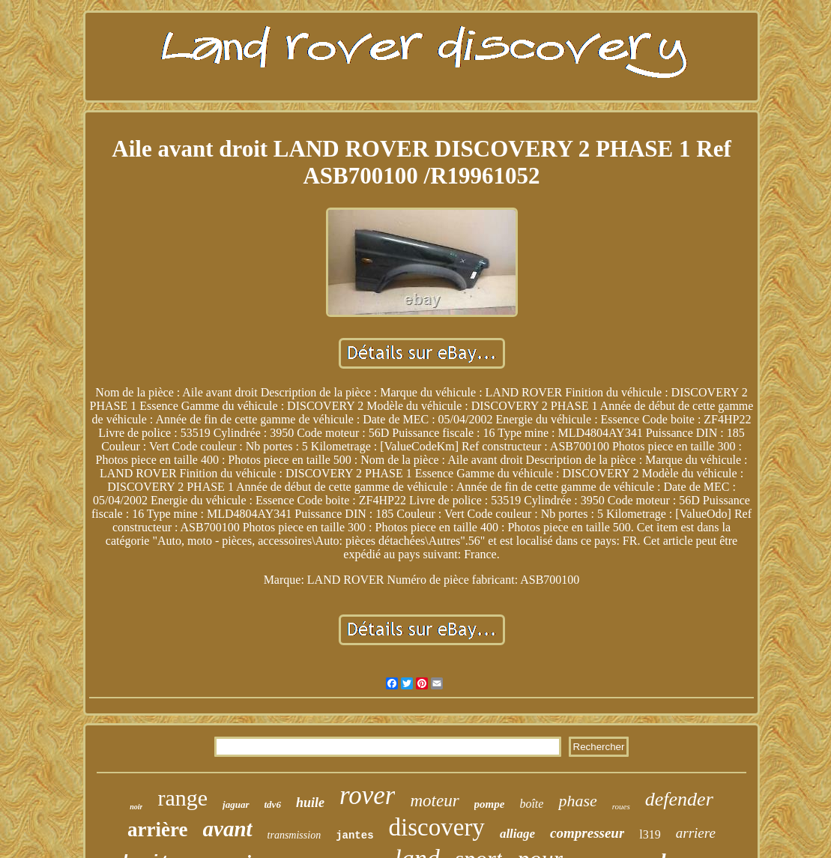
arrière (157, 829)
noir (136, 807)
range (182, 797)
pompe (489, 804)
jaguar (236, 804)
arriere (696, 833)
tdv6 (273, 804)
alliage (517, 834)
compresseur (587, 833)
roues (621, 806)
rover (367, 795)
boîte (531, 803)
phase (577, 800)
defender (679, 799)
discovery (437, 827)
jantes (354, 836)
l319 (649, 834)
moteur (434, 800)
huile (310, 802)
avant (228, 829)
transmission (294, 835)
